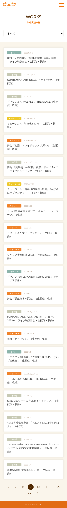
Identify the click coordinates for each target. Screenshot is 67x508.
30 (29, 492)
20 (59, 487)
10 (38, 487)
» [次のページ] (37, 492)
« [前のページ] (8, 487)
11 (46, 487)
